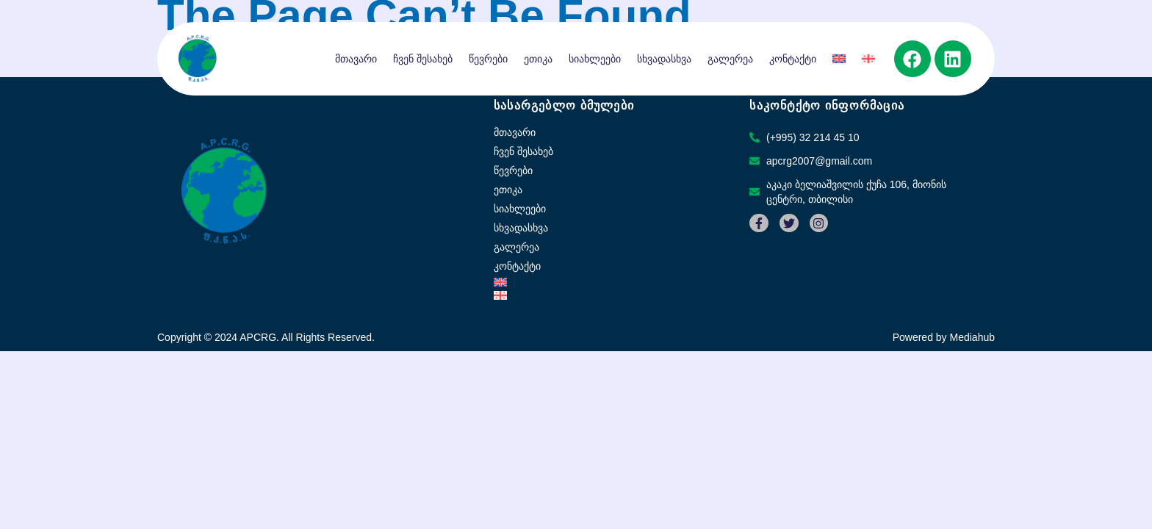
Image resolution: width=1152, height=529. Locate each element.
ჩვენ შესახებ (423, 59)
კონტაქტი (792, 59)
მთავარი (356, 59)
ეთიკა (538, 59)
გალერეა (730, 59)
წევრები (488, 59)
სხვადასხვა (664, 59)
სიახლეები (595, 59)
